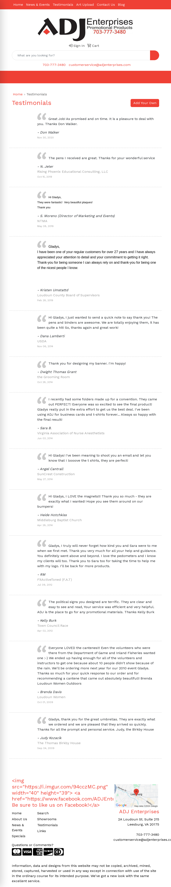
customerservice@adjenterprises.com (100, 65)
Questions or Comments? (32, 845)
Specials (18, 836)
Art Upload (85, 5)
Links (41, 831)
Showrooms (47, 819)
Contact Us (106, 5)
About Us (19, 819)
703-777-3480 (54, 65)
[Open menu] (162, 77)
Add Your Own (144, 103)
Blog (121, 5)
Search (43, 813)
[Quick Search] (81, 55)
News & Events (38, 5)
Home (18, 5)
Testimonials (63, 5)
